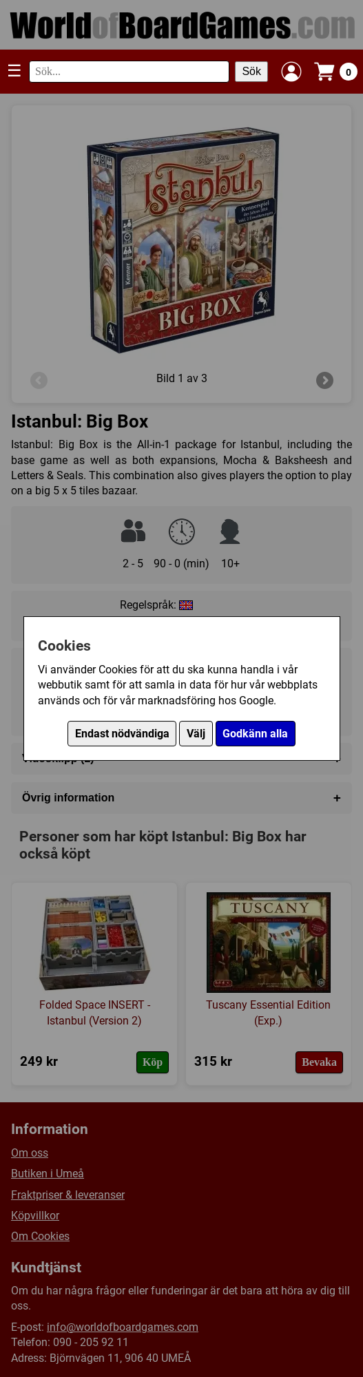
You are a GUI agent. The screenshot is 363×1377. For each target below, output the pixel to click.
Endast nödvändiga (122, 733)
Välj (196, 733)
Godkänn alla (255, 733)
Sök (251, 71)
